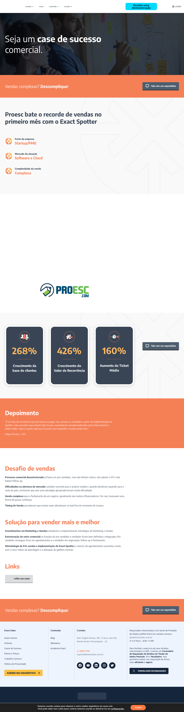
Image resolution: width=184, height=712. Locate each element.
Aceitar (138, 707)
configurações (117, 709)
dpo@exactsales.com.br (141, 637)
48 (83, 651)
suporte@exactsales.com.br (90, 654)
